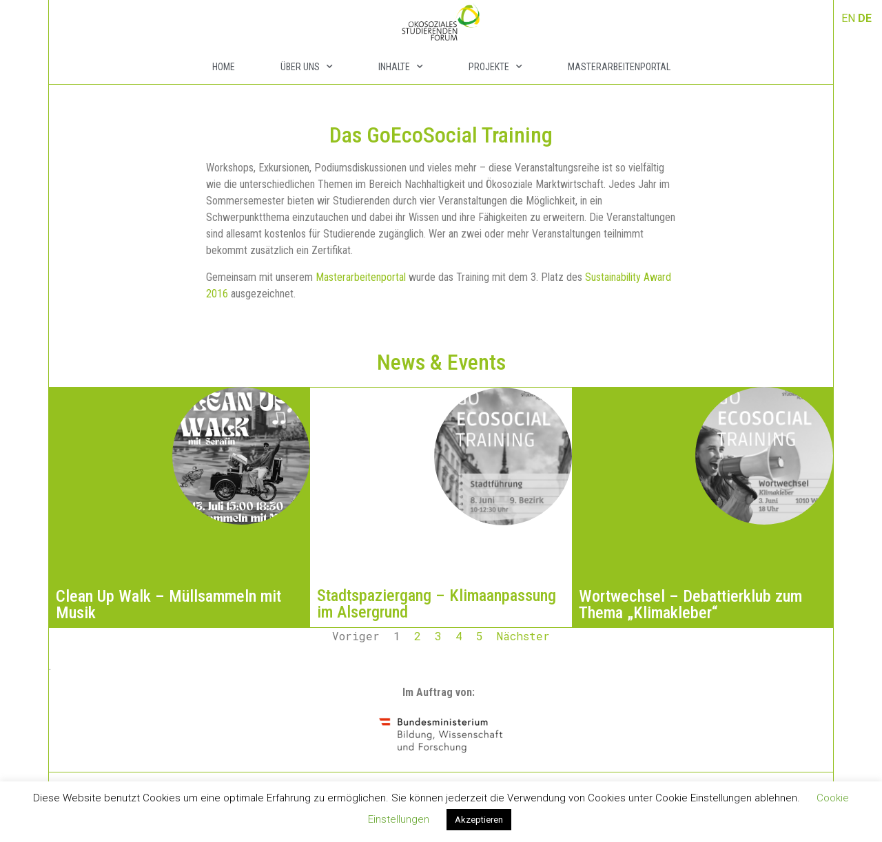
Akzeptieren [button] (479, 819)
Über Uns (306, 66)
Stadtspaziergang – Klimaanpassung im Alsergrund (436, 604)
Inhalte (400, 66)
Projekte (495, 66)
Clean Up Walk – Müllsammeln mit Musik (168, 604)
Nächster (523, 636)
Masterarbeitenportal (619, 66)
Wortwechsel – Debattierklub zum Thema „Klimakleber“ (690, 604)
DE (865, 18)
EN (848, 18)
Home (223, 66)
